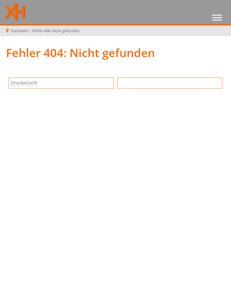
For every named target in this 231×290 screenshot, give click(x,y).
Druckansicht (24, 83)
